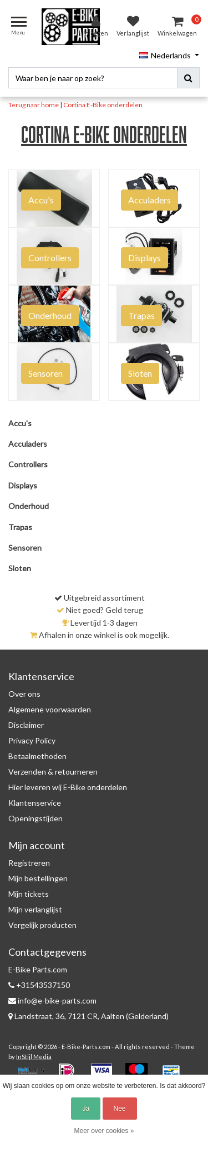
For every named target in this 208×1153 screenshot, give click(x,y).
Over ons (24, 693)
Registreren (29, 862)
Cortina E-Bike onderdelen (103, 105)
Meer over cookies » (104, 1131)
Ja (85, 1108)
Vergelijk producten (42, 925)
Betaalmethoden (37, 756)
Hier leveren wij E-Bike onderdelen (67, 787)
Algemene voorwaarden (49, 709)
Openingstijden (35, 818)
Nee (120, 1108)
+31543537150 (39, 985)
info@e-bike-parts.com (52, 1000)
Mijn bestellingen (38, 878)
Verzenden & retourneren (53, 771)
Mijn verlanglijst (35, 909)
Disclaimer (26, 725)
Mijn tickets (28, 894)
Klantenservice (34, 802)
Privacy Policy (31, 740)
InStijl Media (34, 1056)
